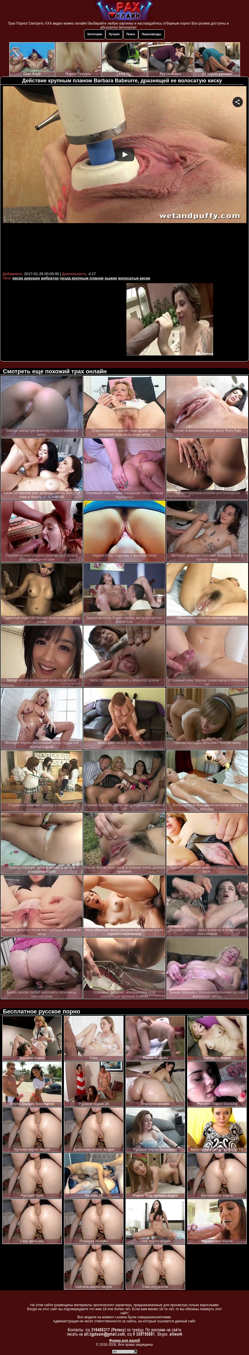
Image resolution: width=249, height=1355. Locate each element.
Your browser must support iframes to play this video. (124, 178)
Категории (94, 34)
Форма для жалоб (124, 1341)
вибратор (50, 278)
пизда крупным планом (82, 278)
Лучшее (114, 34)
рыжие (111, 278)
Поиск (130, 34)
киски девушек (26, 278)
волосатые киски (134, 278)
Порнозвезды (151, 34)
